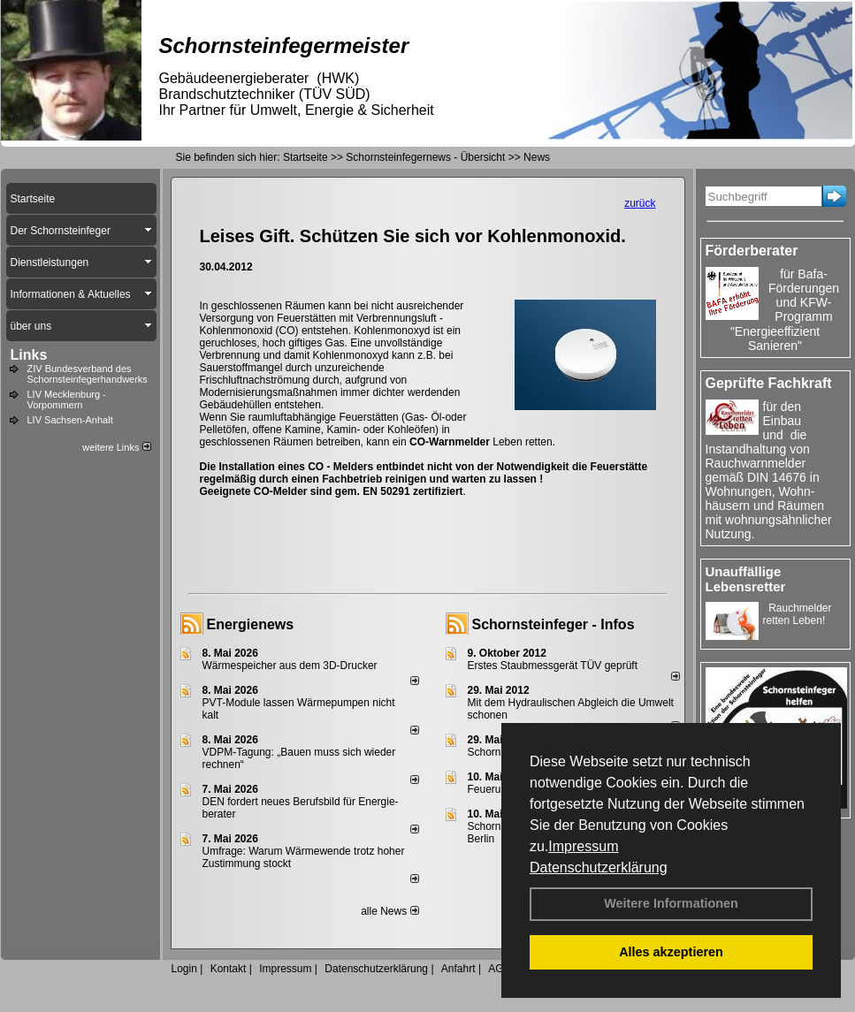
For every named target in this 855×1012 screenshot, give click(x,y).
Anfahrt (458, 969)
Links (29, 354)
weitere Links (116, 447)
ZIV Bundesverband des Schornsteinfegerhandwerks (87, 373)
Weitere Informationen (671, 903)
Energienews (250, 624)
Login (184, 969)
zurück (639, 203)
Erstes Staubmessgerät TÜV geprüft (553, 665)
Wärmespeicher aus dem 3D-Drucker (290, 665)
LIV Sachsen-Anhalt (70, 420)
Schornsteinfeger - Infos (553, 624)
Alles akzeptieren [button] (671, 952)
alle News (389, 911)
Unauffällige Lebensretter (746, 579)
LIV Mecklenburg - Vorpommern (66, 399)
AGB (499, 969)
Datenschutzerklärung (599, 867)
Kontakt (228, 969)
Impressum (583, 846)
